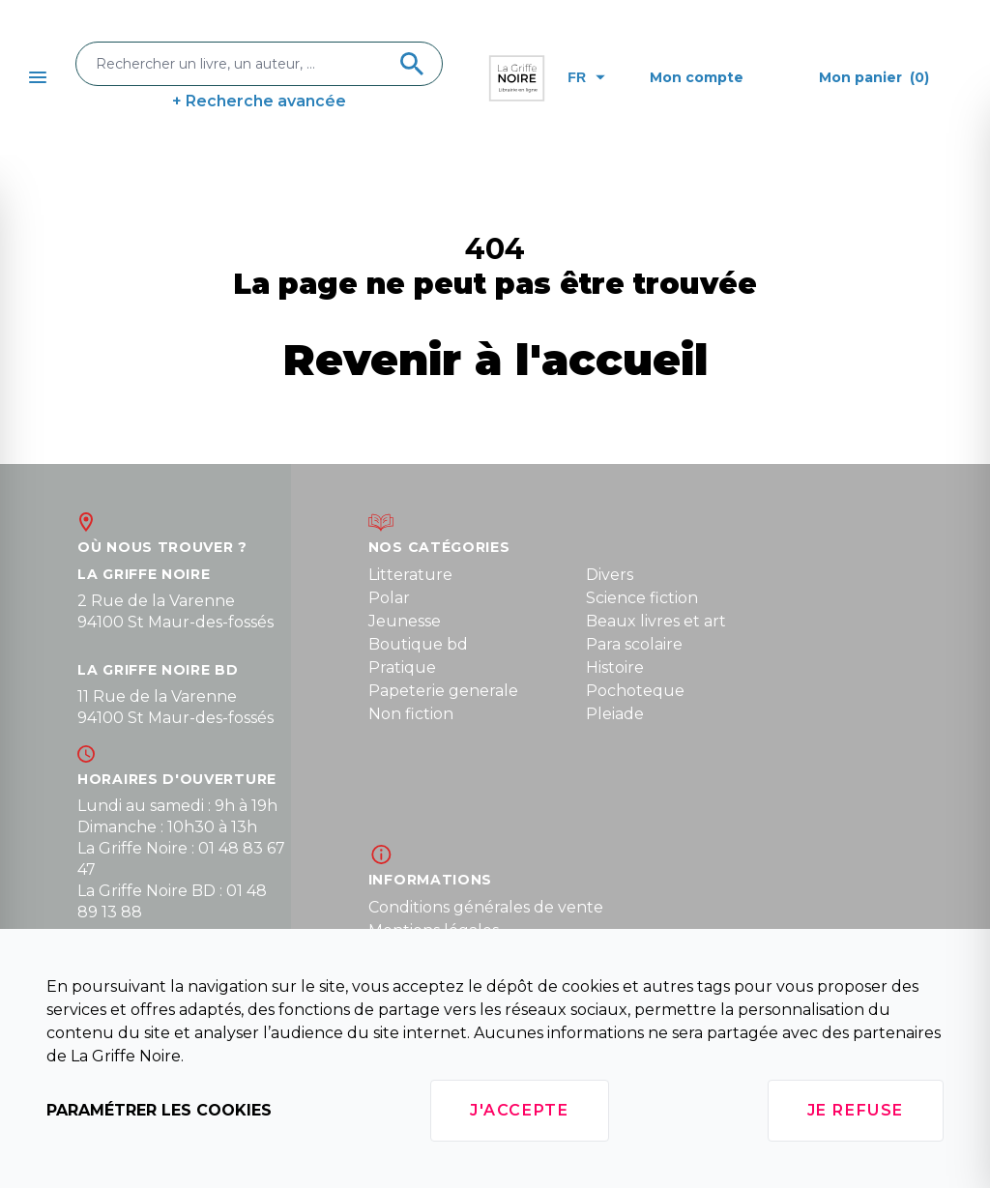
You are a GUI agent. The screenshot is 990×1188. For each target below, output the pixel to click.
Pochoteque (635, 690)
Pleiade (615, 714)
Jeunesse (404, 621)
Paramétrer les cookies (159, 1110)
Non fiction (410, 714)
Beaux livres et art (656, 621)
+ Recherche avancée (259, 101)
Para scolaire (634, 644)
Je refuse (855, 1110)
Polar (389, 598)
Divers (609, 574)
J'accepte (519, 1110)
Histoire (615, 667)
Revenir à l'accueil (495, 359)
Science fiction (642, 598)
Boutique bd (418, 644)
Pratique (402, 667)
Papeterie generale (443, 690)
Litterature (410, 574)
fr (586, 77)
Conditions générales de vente (485, 907)
